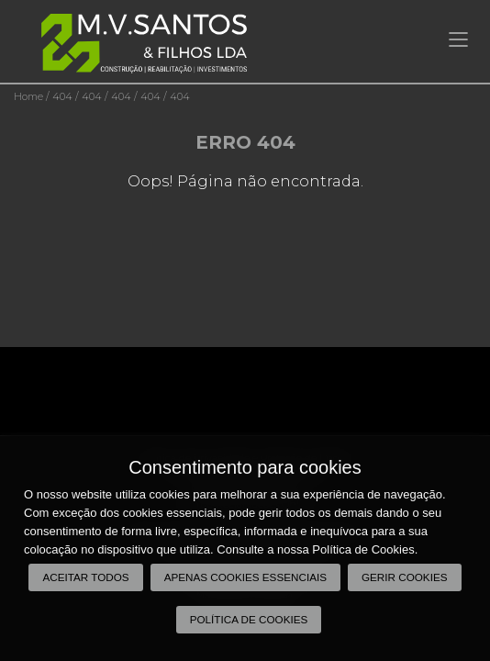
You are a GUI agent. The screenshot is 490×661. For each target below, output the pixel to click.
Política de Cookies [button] (249, 619)
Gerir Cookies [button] (405, 577)
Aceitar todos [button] (85, 577)
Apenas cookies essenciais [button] (245, 577)
